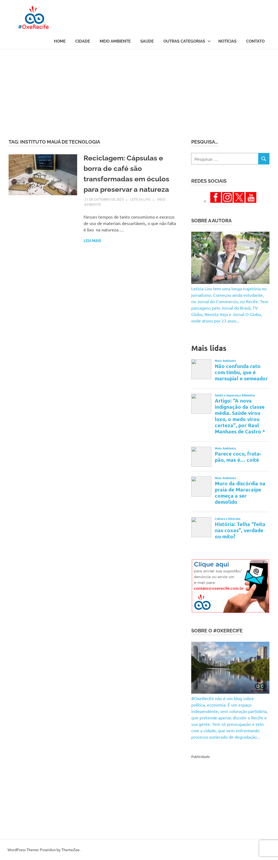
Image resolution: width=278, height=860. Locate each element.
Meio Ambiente (115, 41)
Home (60, 41)
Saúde (147, 41)
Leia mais (92, 241)
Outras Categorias (187, 41)
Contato (255, 41)
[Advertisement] (139, 89)
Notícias (227, 41)
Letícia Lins (140, 199)
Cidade (82, 41)
